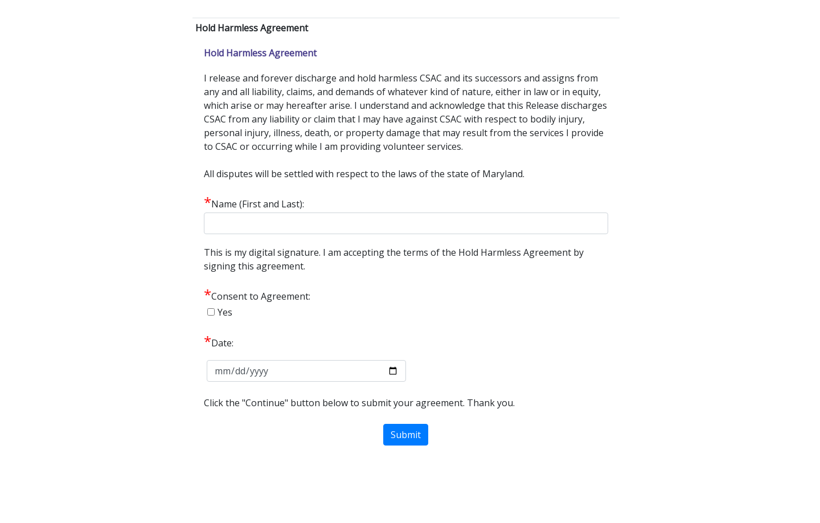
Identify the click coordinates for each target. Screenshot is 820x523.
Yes (225, 312)
